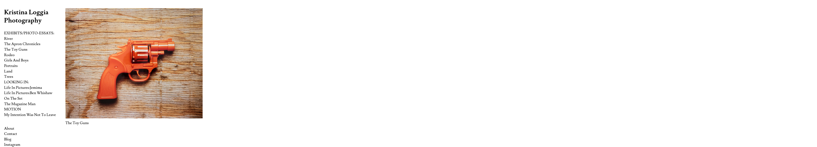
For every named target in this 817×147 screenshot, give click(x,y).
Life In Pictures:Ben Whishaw (28, 92)
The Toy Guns (15, 49)
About (9, 128)
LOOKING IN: (16, 82)
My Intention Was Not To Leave (30, 114)
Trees (8, 76)
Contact (10, 133)
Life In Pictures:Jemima (23, 87)
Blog (7, 139)
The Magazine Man (20, 103)
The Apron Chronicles (22, 43)
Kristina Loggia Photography (26, 16)
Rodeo (9, 54)
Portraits (11, 65)
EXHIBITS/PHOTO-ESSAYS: (29, 33)
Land (8, 71)
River (8, 38)
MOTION (12, 109)
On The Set (13, 98)
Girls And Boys (16, 60)
